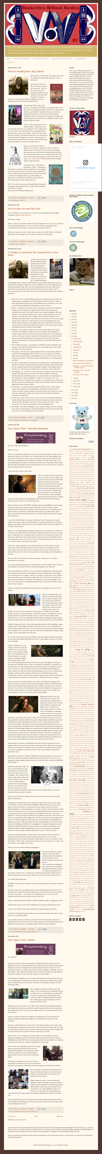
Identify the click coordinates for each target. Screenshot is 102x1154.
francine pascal (89, 595)
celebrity (75, 525)
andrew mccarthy (83, 470)
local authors (76, 722)
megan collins (72, 747)
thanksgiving (87, 878)
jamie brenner (91, 641)
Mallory (75, 729)
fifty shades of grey (85, 589)
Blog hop (80, 494)
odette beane (72, 778)
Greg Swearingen (73, 614)
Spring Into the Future (74, 849)
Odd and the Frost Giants (86, 776)
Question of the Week (87, 801)
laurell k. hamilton (85, 696)
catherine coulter (75, 523)
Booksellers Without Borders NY (81, 188)
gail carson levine (84, 599)
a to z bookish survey (86, 453)
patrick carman (90, 786)
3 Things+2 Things (78, 451)
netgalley (84, 768)
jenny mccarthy (72, 656)
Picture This (91, 793)
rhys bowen (89, 816)
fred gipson (71, 597)
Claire (89, 543)
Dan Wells (85, 552)
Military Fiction (80, 758)
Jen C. (71, 650)
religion (92, 814)
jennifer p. (78, 654)
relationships (86, 814)
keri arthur (71, 689)
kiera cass (90, 689)
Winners (78, 905)
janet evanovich (73, 645)
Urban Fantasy (88, 892)
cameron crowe (78, 518)
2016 (73, 333)
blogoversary (72, 495)
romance (73, 828)
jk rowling (84, 662)
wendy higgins (78, 901)
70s (74, 453)
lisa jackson (78, 718)
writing (80, 907)
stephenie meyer (86, 857)
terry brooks (77, 876)
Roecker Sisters (82, 826)
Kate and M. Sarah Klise (75, 683)
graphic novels (73, 612)
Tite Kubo (71, 884)
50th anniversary (88, 451)
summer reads (90, 861)
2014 (73, 390)
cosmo (86, 547)
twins (75, 892)
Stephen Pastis (77, 857)
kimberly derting (73, 693)
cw (89, 550)
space (90, 845)
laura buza (76, 696)
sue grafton (83, 859)
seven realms (89, 835)
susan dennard (81, 864)
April (74, 378)
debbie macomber (90, 556)
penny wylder (78, 789)
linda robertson (82, 714)
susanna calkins (88, 866)
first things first (78, 591)
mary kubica (74, 739)
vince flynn (83, 897)
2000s (70, 451)
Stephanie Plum (75, 855)
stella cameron (91, 851)
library (70, 710)
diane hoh (79, 560)
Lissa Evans (79, 720)
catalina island (91, 521)
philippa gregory (88, 791)
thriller (75, 882)
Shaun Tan (71, 839)
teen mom (87, 874)
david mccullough (80, 556)
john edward (77, 667)
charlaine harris (84, 529)
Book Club (72, 498)
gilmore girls (89, 606)
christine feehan (88, 537)
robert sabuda (89, 824)
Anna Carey (73, 474)
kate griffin (91, 683)
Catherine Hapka (85, 523)
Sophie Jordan (82, 845)
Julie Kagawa (84, 677)
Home (8, 58)
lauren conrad (89, 698)
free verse (79, 597)
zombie (81, 911)
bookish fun (78, 504)
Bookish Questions (87, 504)
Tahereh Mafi (78, 872)
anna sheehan (78, 476)
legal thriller (84, 706)
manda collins (82, 729)
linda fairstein (74, 714)
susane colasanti (78, 866)
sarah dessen (89, 832)
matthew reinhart (80, 741)
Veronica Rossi (84, 896)
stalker (77, 851)
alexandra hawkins (73, 463)
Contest (81, 547)
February (75, 383)
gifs (77, 606)
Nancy (87, 764)
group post (78, 616)
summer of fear (81, 861)
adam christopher (83, 455)
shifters (78, 839)
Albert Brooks (72, 461)
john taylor (81, 669)
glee (79, 608)
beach (70, 490)
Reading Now (16, 200)
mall (70, 729)
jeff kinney (89, 647)
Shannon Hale (80, 837)
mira (88, 758)
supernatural (72, 864)
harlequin (92, 620)
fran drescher (78, 593)
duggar (90, 564)
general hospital (88, 603)
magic (81, 727)
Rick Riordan (81, 818)
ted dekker (80, 874)
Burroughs (89, 514)
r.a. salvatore (77, 803)
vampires (73, 896)
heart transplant (72, 624)
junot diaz (92, 677)
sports (91, 847)
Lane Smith (80, 694)
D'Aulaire (78, 552)
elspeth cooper (77, 576)
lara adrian (87, 694)
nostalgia (85, 774)
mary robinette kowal (83, 739)
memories (78, 753)
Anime (84, 472)
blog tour (88, 494)
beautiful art (83, 490)
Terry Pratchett (86, 876)
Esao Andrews (89, 581)
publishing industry (89, 799)
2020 (73, 322)
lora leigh (71, 724)
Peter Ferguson (86, 789)
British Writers (88, 512)
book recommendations (86, 497)
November (76, 341)
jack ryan (87, 638)
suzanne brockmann (89, 868)
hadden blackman (73, 618)
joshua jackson (90, 671)
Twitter (30, 226)
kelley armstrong (73, 687)
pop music (88, 795)
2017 (73, 330)
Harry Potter (89, 622)
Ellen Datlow (78, 574)
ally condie (80, 465)
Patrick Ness (86, 788)
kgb (85, 689)
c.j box (80, 516)
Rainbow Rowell (74, 807)
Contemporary (73, 547)
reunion (73, 816)
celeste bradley (83, 525)
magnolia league (88, 727)
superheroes (81, 862)
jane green (80, 643)
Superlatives (89, 862)
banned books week (76, 486)
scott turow (85, 833)
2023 (73, 319)
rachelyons (81, 805)
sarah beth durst (80, 832)
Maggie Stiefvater (73, 727)
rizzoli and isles (75, 820)
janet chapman (89, 643)
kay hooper (85, 685)
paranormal (82, 784)
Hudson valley (80, 632)
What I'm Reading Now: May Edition (26, 71)
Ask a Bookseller (80, 58)
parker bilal (89, 784)
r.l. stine (84, 803)
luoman (54, 1145)
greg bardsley (82, 612)
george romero (84, 605)
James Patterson (73, 641)
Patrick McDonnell (75, 788)
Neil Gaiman (77, 768)
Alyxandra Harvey (75, 466)
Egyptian (71, 570)
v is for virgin (81, 893)
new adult (78, 770)
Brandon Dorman (90, 508)
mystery (71, 764)
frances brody (86, 593)
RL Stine (84, 820)
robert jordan (81, 824)
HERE (48, 785)
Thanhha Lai (79, 878)
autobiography (73, 484)
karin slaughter (78, 681)
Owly (76, 784)
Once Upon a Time (26, 931)
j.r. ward (81, 638)
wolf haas (85, 905)
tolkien (90, 884)
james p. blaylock (88, 639)
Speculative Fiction (73, 847)
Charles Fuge (79, 531)
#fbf (70, 449)
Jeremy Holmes (81, 656)
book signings (90, 500)
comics (90, 545)
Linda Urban (91, 714)
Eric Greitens (87, 577)
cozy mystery (86, 548)
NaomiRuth (78, 766)
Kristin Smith (84, 693)
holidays (82, 628)
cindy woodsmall (82, 543)
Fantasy (71, 587)
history (76, 628)
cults (85, 550)
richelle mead (72, 818)
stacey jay (90, 849)
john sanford (74, 669)
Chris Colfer (87, 535)
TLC (77, 884)
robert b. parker (80, 822)
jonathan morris (88, 669)
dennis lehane (83, 558)
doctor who (77, 562)
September (76, 347)
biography (80, 492)
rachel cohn (73, 805)
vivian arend (91, 897)
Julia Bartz (78, 675)
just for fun (84, 679)
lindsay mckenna (75, 716)
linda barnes (85, 712)
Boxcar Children (80, 508)
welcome (86, 899)
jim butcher (77, 662)
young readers (73, 911)
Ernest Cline (89, 579)
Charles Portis (88, 531)
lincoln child (77, 712)
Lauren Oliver (82, 702)
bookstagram (72, 508)
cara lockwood (87, 518)
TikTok (90, 882)
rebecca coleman (76, 811)
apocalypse (89, 478)
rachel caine (91, 803)
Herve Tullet (72, 626)
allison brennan (72, 465)
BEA (14, 244)
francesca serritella (79, 595)
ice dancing (88, 632)
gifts (82, 607)
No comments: (30, 197)
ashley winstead (88, 480)
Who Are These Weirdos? (22, 58)
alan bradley (82, 459)
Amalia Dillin (84, 467)
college (85, 545)
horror (86, 630)
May (74, 358)
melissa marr (72, 751)
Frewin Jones (86, 597)
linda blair (92, 712)
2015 (73, 336)
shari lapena (89, 837)
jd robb (83, 647)
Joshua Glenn (82, 671)
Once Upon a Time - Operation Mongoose (28, 428)
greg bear (90, 612)
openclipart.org (15, 1129)
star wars (83, 851)
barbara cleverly (88, 486)
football (71, 593)
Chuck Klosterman (84, 541)
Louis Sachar (79, 724)
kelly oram (90, 687)
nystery (90, 774)
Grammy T (88, 610)
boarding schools (81, 495)
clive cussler (79, 545)
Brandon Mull (74, 510)
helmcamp (80, 624)
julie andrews (86, 675)
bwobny (95, 188)
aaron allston (72, 455)
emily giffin (85, 576)
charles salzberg (73, 533)
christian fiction (79, 537)
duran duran (84, 566)
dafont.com (43, 1129)
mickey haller (83, 756)
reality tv (92, 809)
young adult (34, 420)
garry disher (78, 601)
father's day (88, 587)
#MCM (75, 449)
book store (73, 502)
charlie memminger (83, 533)
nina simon (71, 774)
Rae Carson (91, 805)
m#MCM (81, 726)
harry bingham (81, 622)
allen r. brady (89, 463)
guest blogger (89, 616)
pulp (72, 801)
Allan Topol (82, 463)
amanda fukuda (77, 468)
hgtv (78, 626)
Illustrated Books (80, 634)
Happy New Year (84, 620)
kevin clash (79, 689)
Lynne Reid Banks (88, 724)
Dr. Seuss (84, 564)
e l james (73, 568)
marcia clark (79, 731)
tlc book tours (84, 884)
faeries (71, 583)
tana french (86, 872)
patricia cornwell (81, 786)
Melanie (77, 749)
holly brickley (89, 628)
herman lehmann (88, 624)
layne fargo (76, 706)
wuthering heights (88, 907)
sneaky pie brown (88, 841)
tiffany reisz (84, 882)
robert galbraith (72, 824)
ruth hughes (77, 830)
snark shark (79, 841)
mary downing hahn (89, 737)
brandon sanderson (85, 510)
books (89, 506)
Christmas (72, 539)
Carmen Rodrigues (81, 519)
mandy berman (90, 729)
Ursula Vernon (72, 893)
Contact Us (10, 62)
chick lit (80, 535)
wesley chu (77, 903)
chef (91, 533)
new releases (87, 770)
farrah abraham (80, 587)
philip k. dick (78, 791)
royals (70, 830)
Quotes (70, 803)
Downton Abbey (74, 564)
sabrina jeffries (86, 830)
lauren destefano (73, 700)
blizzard (73, 493)
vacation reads (90, 894)
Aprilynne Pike (73, 480)
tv (38, 931)
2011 (73, 398)
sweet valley (81, 870)
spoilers (86, 847)
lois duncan (83, 722)
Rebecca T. (23, 200)
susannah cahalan (73, 868)
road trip (90, 820)
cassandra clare (77, 521)
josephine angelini (73, 671)
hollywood (72, 630)
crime (92, 548)
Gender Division (78, 603)
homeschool (80, 630)
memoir (71, 753)
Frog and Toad (74, 599)
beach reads (76, 490)
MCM (80, 745)
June (74, 355)
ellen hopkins (86, 574)
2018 (73, 328)
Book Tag (80, 502)
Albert (89, 459)
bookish (71, 504)
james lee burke (77, 639)
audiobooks (72, 482)
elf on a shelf (86, 570)
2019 (73, 325)
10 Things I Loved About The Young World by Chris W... (83, 366)
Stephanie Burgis (81, 853)
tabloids (71, 872)
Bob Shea (90, 495)
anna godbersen (82, 474)
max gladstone (91, 743)
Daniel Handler (78, 554)
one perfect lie (89, 780)
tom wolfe (86, 886)
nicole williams (88, 772)
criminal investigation (76, 550)
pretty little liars (85, 797)
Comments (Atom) (21, 1119)
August (75, 350)
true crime (74, 890)
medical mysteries (88, 745)
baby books (81, 484)
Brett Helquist (79, 512)
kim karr (90, 691)
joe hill (79, 665)
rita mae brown (90, 818)
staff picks (71, 851)
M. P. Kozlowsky (73, 726)
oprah (79, 782)
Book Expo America (24, 215)
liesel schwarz (77, 710)
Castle (84, 521)
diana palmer (72, 560)
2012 (73, 395)
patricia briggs (72, 786)
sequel (76, 835)
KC (91, 685)
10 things (15, 420)
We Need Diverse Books (32, 398)
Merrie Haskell (86, 753)
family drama (79, 585)
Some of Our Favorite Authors (61, 58)
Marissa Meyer (79, 735)
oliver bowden (81, 778)
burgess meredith (81, 514)
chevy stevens (72, 535)
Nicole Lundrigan (79, 772)
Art (80, 480)
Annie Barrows (82, 478)
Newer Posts (11, 1116)
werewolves (87, 901)
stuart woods (76, 859)
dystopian (91, 566)
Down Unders (87, 562)
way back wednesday (76, 899)
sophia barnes (72, 845)
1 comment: (30, 417)
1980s (91, 449)
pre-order (78, 797)
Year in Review (77, 909)
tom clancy (73, 886)
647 (70, 453)
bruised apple (72, 514)
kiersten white (73, 691)
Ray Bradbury (74, 809)
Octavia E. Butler (73, 776)
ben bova (90, 490)
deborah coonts (74, 558)
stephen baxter (84, 855)
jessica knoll (77, 659)
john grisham (91, 667)
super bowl (74, 862)
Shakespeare (72, 837)
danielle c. (86, 554)
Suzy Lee (73, 870)
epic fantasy (79, 577)
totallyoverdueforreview (75, 888)
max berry (83, 743)
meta (93, 753)
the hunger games (82, 880)
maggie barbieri (88, 726)
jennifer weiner (88, 654)
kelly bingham (82, 687)
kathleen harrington (75, 685)
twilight (87, 890)
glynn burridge (79, 610)
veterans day (76, 897)
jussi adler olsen (75, 679)
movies (73, 762)
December (76, 339)
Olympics (90, 778)
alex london (89, 461)
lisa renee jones (86, 718)
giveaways (72, 609)
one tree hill (72, 782)
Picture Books (81, 793)
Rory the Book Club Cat (41, 58)
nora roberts (79, 774)
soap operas (72, 843)
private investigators (78, 799)
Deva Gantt (89, 558)
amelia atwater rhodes (87, 468)
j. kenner (79, 636)
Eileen (77, 570)
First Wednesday (88, 591)
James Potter (83, 641)
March (75, 381)
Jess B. (89, 656)
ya (70, 909)
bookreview (81, 506)
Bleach (92, 492)
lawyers (77, 704)
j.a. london (85, 636)
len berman (77, 708)
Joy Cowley (73, 673)
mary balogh (80, 737)
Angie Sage (78, 472)
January (75, 386)
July (74, 352)
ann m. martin (91, 472)
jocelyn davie (85, 664)
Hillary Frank (84, 626)
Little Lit (87, 720)
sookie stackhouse (88, 843)
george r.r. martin (73, 605)
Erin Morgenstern (79, 579)
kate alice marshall (88, 681)
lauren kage (83, 700)
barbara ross (72, 488)
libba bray (90, 708)
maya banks (74, 745)
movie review (90, 760)
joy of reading (81, 673)
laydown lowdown (87, 704)
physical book (72, 793)
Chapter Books (80, 527)
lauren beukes (79, 698)
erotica (71, 581)
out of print (86, 782)
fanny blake (89, 585)
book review (21, 420)
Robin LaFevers (73, 826)
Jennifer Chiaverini (82, 652)
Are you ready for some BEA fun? (24, 208)
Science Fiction (73, 834)
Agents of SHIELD (82, 457)
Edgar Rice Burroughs (87, 568)
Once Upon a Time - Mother (21, 940)
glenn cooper (85, 608)
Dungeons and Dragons (74, 566)
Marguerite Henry (84, 733)
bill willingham (72, 492)
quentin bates (78, 801)
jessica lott (84, 659)
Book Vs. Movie (88, 502)
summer (90, 859)
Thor (70, 882)
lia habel (84, 708)
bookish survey (72, 506)
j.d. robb (92, 636)
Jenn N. (18, 244)
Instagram (54, 223)
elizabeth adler (80, 572)
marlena (87, 735)
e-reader (79, 568)
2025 (73, 314)
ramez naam (83, 807)
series (82, 835)
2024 (73, 317)
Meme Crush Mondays (84, 751)
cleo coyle (71, 545)
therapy (90, 880)
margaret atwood (73, 733)
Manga (72, 731)
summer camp (72, 861)
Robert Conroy (89, 822)
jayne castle (77, 647)
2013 (73, 393)
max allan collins (75, 743)
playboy (73, 795)
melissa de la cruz (87, 749)
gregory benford (84, 614)
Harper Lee (73, 622)
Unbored (81, 892)
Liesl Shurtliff (85, 710)
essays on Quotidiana (33, 158)
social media (79, 843)
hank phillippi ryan (84, 618)
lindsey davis (86, 716)
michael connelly (87, 755)
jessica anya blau (82, 658)
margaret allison (88, 731)
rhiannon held (80, 816)
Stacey (83, 849)
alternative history (89, 465)
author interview (86, 482)
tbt (74, 874)
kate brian (85, 683)
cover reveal (78, 548)
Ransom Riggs (91, 807)
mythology (80, 764)
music (79, 762)
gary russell (86, 601)
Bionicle (87, 492)
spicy (81, 847)
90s (78, 453)
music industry (88, 762)
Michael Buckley (76, 755)
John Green (83, 667)
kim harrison (82, 691)
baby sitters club (90, 484)
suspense (81, 868)
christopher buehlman (85, 539)
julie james (76, 677)
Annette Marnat (72, 478)
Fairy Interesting (17, 931)
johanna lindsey (86, 665)
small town (71, 841)
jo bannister (91, 662)
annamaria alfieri (88, 476)
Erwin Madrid (80, 581)
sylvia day (89, 870)
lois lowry (90, 722)
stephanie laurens (90, 853)
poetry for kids (80, 795)
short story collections (87, 839)
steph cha (73, 853)
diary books (85, 560)
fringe (92, 597)
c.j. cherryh (87, 516)
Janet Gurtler (84, 645)
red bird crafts (78, 814)
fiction (75, 589)
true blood (91, 888)
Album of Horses (81, 461)
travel (85, 888)
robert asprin (72, 822)
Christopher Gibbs (73, 541)
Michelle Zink (73, 757)
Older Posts (59, 1116)
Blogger (66, 1145)
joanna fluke (75, 664)
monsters (83, 760)
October (75, 344)
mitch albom (76, 760)
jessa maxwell (72, 658)
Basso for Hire (81, 488)
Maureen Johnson (90, 741)
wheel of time (85, 903)
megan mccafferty (83, 747)
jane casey (73, 643)
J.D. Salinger (74, 638)
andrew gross (72, 470)
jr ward (88, 673)
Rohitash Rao (91, 826)
